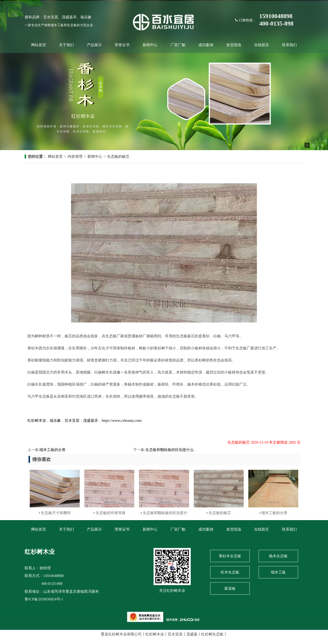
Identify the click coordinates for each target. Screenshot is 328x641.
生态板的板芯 (118, 156)
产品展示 (94, 45)
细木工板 (278, 572)
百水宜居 (72, 420)
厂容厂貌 (178, 45)
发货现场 (233, 45)
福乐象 (55, 420)
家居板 (230, 588)
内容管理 (75, 156)
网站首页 (38, 45)
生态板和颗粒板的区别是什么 (169, 450)
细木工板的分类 (52, 450)
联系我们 (289, 45)
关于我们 (66, 45)
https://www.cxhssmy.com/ (122, 420)
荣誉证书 (122, 45)
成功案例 (205, 45)
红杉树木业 (36, 420)
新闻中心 (150, 45)
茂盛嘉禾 (90, 420)
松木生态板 (230, 572)
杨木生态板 (278, 556)
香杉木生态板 (230, 556)
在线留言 (261, 45)
